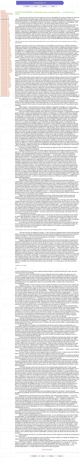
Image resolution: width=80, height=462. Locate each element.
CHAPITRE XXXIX (6, 72)
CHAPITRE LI (5, 90)
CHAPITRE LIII (5, 93)
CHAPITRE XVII (5, 39)
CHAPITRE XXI (5, 45)
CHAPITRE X (5, 28)
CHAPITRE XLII (5, 76)
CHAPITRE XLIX (6, 87)
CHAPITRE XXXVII (6, 69)
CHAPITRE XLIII (6, 78)
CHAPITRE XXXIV (6, 64)
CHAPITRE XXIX (6, 57)
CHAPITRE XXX (5, 58)
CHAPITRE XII (5, 31)
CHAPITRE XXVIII (6, 55)
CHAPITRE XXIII (6, 48)
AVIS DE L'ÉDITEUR (7, 13)
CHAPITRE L (5, 88)
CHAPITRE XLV (5, 81)
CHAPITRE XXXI (6, 60)
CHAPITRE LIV (5, 94)
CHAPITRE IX (5, 27)
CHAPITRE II (5, 16)
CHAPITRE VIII (5, 25)
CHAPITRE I (4, 15)
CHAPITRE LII (5, 91)
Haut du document (47, 449)
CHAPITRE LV (5, 96)
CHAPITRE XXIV (6, 49)
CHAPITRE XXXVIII (6, 70)
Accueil (3, 10)
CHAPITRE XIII (5, 33)
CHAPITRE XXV (5, 51)
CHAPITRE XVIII (6, 40)
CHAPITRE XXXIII (6, 63)
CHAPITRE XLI (5, 75)
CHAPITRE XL (5, 73)
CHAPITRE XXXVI (6, 67)
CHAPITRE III (5, 18)
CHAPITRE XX (5, 43)
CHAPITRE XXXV (6, 66)
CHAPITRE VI (5, 22)
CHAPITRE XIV (5, 34)
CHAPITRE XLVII (6, 84)
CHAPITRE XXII (5, 46)
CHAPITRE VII (5, 24)
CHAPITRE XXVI (6, 52)
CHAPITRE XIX (5, 42)
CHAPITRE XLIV (6, 79)
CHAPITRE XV (5, 36)
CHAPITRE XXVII (6, 54)
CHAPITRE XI (5, 30)
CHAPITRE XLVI (6, 82)
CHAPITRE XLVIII (6, 85)
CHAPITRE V (5, 21)
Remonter (4, 12)
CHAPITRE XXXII (6, 61)
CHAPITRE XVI (5, 37)
